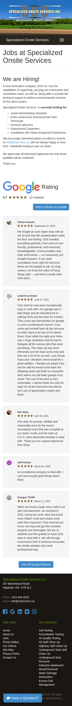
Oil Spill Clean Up (49, 642)
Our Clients (9, 645)
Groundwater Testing (51, 634)
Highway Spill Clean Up (53, 645)
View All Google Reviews (36, 564)
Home (6, 630)
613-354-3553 (20, 597)
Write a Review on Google (51, 207)
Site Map (8, 649)
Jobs (6, 638)
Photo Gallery (11, 642)
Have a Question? (23, 698)
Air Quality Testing (50, 638)
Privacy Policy (11, 653)
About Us (8, 634)
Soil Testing (46, 630)
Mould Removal (48, 669)
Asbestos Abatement (51, 665)
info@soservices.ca (17, 142)
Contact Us (9, 657)
